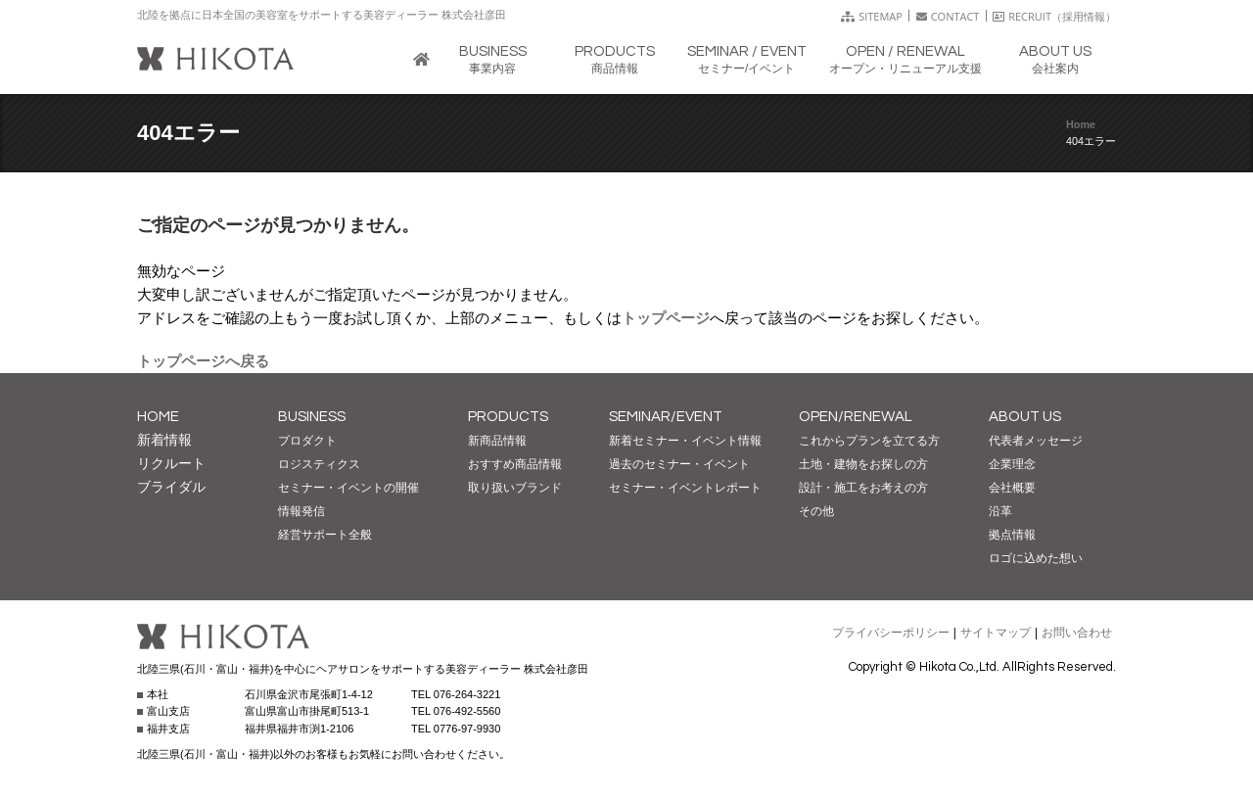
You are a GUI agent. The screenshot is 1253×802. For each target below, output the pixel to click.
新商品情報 (497, 441)
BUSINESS (312, 416)
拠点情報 (1012, 535)
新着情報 (164, 440)
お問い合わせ (1077, 632)
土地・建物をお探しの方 (863, 464)
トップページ (666, 317)
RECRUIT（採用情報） (1054, 16)
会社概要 (1012, 488)
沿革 (1000, 511)
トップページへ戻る (203, 361)
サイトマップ (995, 632)
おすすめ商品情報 (515, 464)
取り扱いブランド (515, 488)
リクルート (171, 463)
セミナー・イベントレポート (685, 488)
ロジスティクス (319, 464)
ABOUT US (1025, 416)
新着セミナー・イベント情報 (685, 441)
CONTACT (948, 16)
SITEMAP (872, 16)
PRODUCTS (508, 416)
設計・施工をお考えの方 (863, 488)
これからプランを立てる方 (869, 441)
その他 (816, 511)
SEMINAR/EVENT (665, 416)
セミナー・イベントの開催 (348, 488)
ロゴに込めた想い (1036, 558)
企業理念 (1012, 464)
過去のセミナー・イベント (679, 464)
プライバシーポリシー (891, 632)
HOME (158, 416)
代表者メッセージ (1036, 441)
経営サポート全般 (325, 535)
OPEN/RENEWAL (855, 416)
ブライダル (171, 487)
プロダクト (307, 441)
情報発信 (301, 511)
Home (1080, 124)
